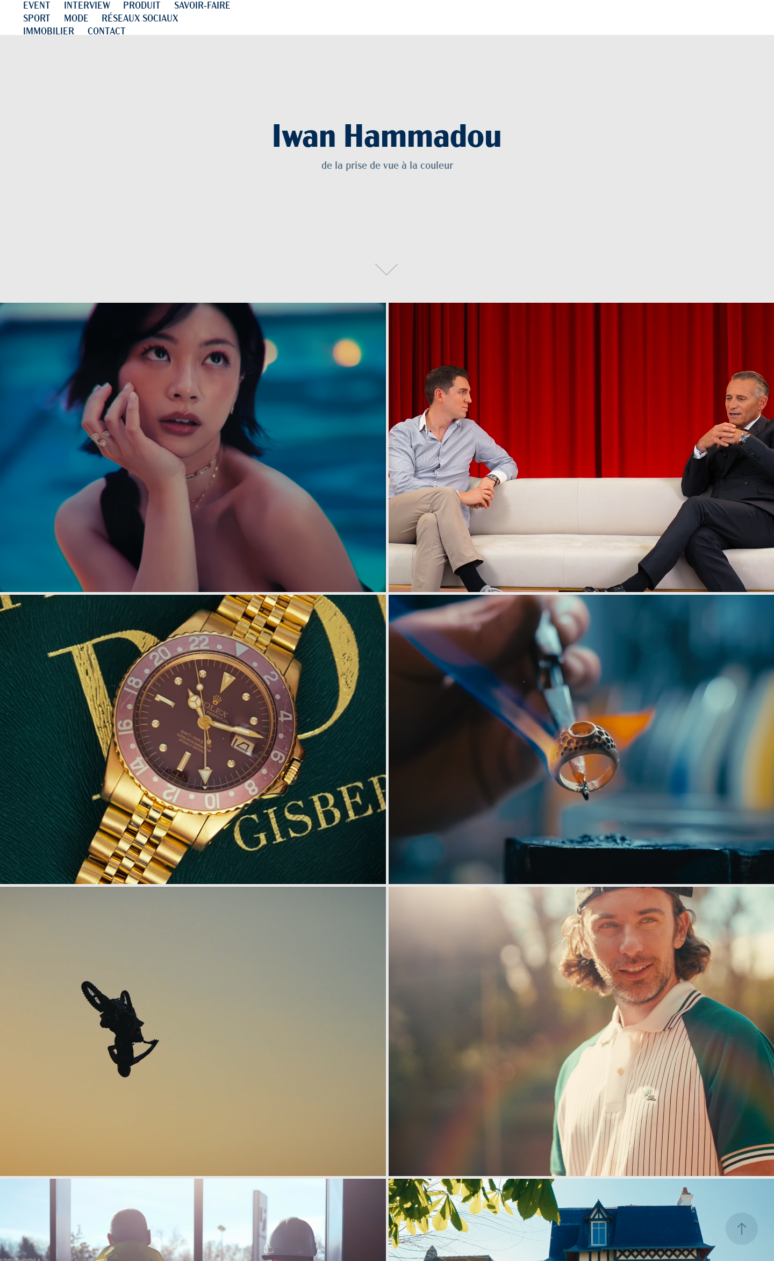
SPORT (37, 17)
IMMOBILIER (48, 30)
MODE (76, 17)
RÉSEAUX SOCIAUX (140, 17)
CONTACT (107, 30)
